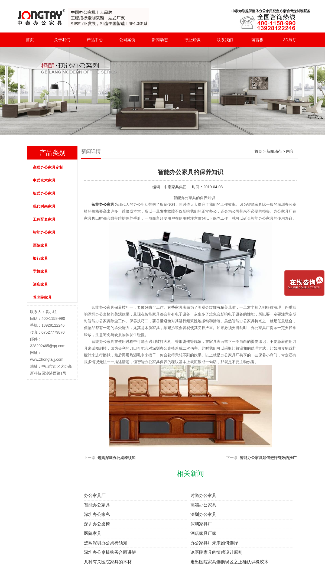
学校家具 (40, 271)
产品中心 (95, 39)
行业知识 (192, 39)
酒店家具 (40, 284)
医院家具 (40, 245)
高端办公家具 (203, 505)
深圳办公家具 (203, 514)
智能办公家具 (44, 232)
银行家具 (40, 258)
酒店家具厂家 (203, 533)
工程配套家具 (44, 219)
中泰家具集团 (175, 187)
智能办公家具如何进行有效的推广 (268, 458)
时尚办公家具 (203, 495)
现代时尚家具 (44, 206)
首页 (30, 39)
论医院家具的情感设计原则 (216, 552)
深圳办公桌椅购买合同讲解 (110, 552)
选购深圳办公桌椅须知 (116, 458)
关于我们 (62, 39)
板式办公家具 (44, 193)
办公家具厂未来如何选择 (214, 543)
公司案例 (127, 39)
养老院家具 (42, 297)
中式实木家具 (44, 180)
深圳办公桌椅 (97, 524)
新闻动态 (160, 39)
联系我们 (225, 39)
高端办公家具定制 (48, 167)
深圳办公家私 (97, 514)
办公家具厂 (95, 495)
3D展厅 (289, 39)
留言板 (257, 39)
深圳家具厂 (201, 524)
